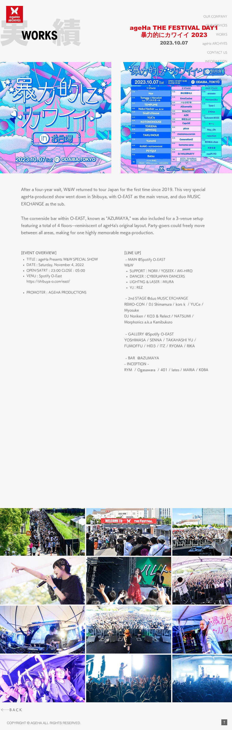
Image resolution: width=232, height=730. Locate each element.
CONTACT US (217, 52)
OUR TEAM (219, 70)
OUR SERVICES (216, 25)
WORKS (221, 34)
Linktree (221, 79)
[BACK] (17, 709)
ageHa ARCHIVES (214, 43)
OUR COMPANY (215, 16)
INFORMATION (216, 61)
